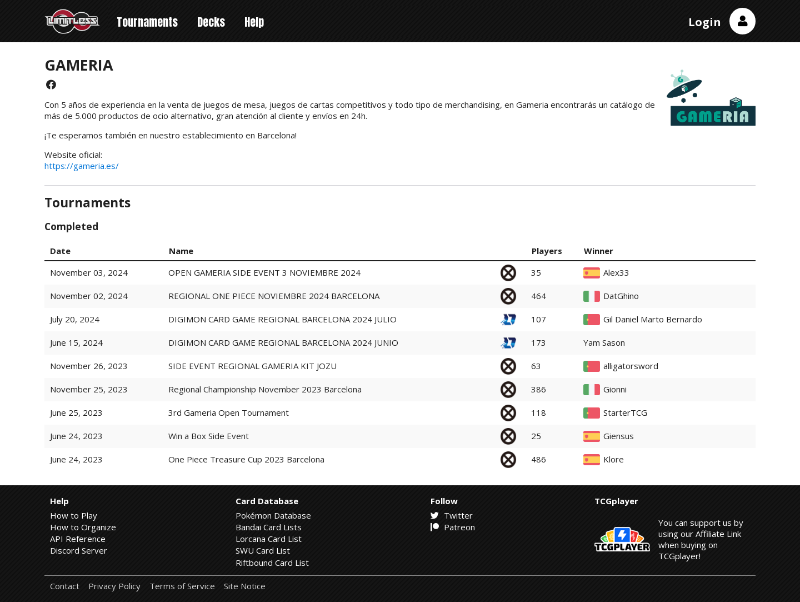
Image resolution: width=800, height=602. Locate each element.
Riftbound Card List (272, 562)
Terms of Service (182, 586)
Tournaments (147, 22)
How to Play (73, 515)
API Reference (78, 538)
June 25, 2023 (76, 412)
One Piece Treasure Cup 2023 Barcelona (246, 459)
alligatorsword (630, 366)
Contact (64, 586)
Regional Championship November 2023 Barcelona (265, 389)
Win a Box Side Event (208, 435)
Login (704, 21)
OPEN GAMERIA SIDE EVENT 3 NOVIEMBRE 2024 (264, 272)
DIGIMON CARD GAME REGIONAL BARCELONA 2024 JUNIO (283, 342)
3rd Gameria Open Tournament (228, 412)
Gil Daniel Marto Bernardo (652, 319)
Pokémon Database (273, 515)
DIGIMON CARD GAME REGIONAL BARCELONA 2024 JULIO (282, 319)
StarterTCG (625, 412)
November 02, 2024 (89, 295)
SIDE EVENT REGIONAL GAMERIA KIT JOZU (252, 365)
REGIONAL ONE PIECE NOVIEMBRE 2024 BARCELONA (273, 295)
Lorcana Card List (269, 538)
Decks (211, 22)
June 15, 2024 (76, 342)
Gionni (615, 389)
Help (254, 22)
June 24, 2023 (76, 435)
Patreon (453, 527)
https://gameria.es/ (81, 165)
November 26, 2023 (89, 365)
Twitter (452, 515)
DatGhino (621, 296)
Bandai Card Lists (269, 527)
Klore (613, 459)
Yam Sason (604, 342)
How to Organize (83, 527)
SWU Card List (263, 550)
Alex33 (616, 272)
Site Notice (245, 586)
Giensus (618, 436)
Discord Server (78, 550)
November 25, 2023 (89, 389)
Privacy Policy (114, 586)
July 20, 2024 (74, 319)
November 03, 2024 (89, 272)
